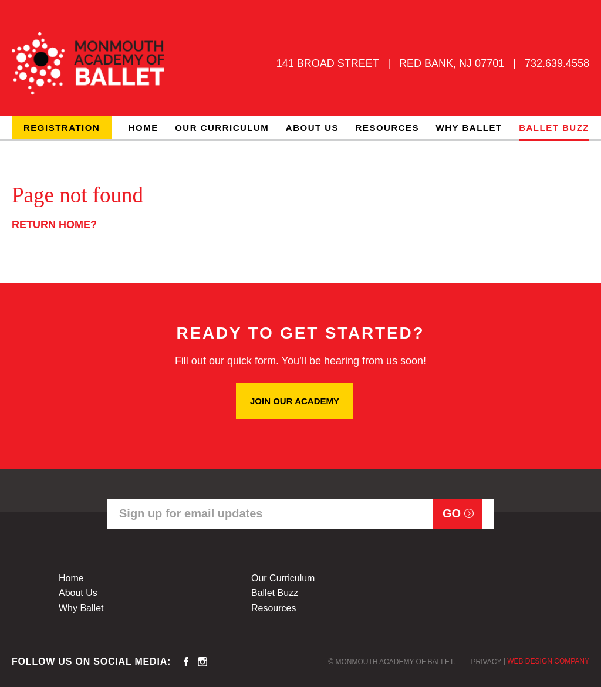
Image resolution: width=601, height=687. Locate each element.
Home (143, 128)
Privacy (486, 662)
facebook (186, 661)
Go (452, 513)
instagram (202, 661)
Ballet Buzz (554, 128)
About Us (312, 128)
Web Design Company (548, 661)
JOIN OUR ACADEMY (294, 401)
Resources (388, 128)
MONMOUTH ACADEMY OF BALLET (88, 63)
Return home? (54, 225)
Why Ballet (469, 128)
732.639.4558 (557, 63)
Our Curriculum (222, 128)
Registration (61, 128)
